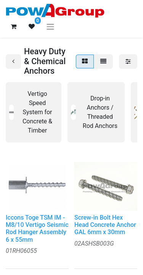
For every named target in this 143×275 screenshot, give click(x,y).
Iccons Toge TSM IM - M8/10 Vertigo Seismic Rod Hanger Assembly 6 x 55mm (37, 228)
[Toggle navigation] (50, 26)
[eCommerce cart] (13, 26)
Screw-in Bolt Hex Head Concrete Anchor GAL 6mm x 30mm (105, 225)
